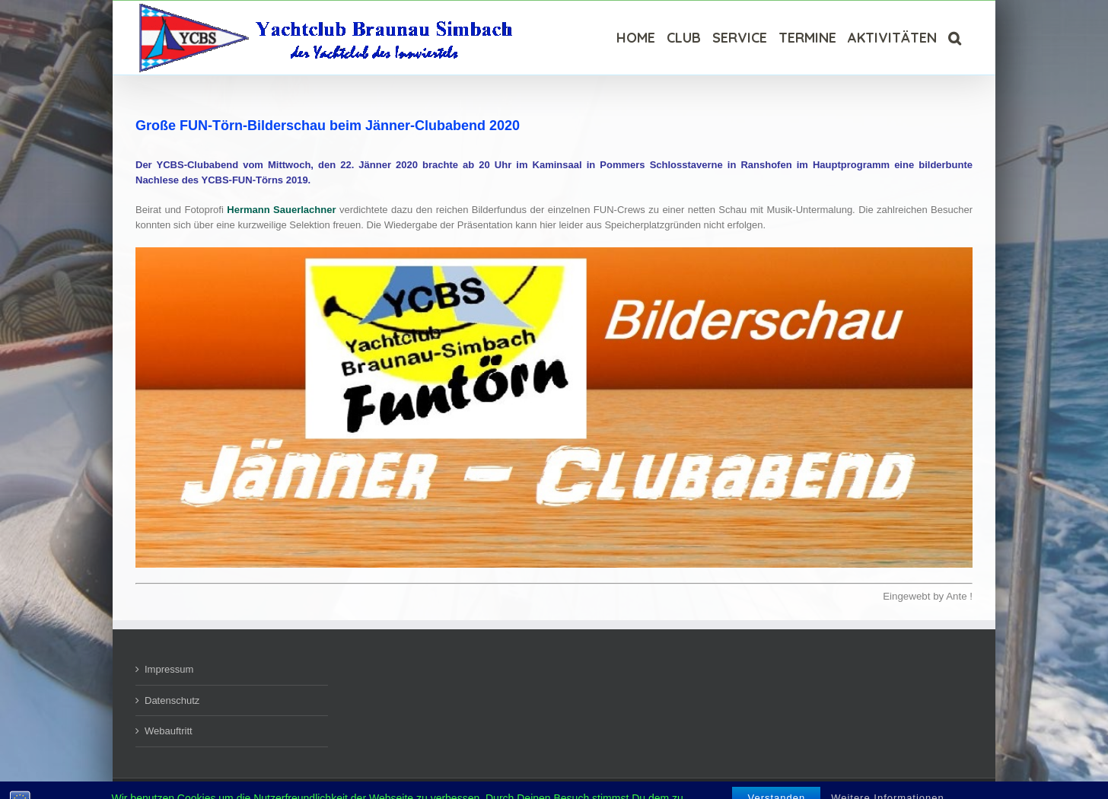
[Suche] (954, 38)
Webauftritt (169, 731)
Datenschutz (172, 700)
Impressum (169, 669)
